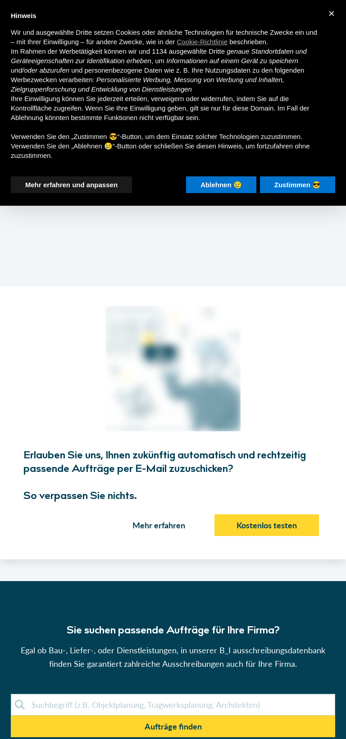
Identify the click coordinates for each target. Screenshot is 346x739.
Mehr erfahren (158, 525)
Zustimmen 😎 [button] (297, 185)
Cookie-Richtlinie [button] (202, 42)
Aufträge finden (173, 726)
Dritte (217, 51)
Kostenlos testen (267, 525)
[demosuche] (173, 705)
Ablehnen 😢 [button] (221, 185)
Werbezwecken (34, 79)
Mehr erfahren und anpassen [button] (71, 185)
